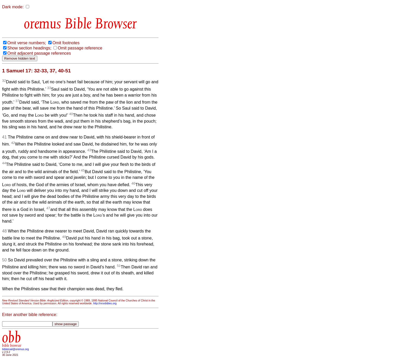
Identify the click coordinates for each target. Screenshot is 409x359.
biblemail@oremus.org (15, 349)
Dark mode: (13, 7)
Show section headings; (29, 48)
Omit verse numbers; (26, 43)
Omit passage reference (80, 48)
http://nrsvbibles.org (104, 303)
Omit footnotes (66, 43)
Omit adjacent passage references (39, 53)
